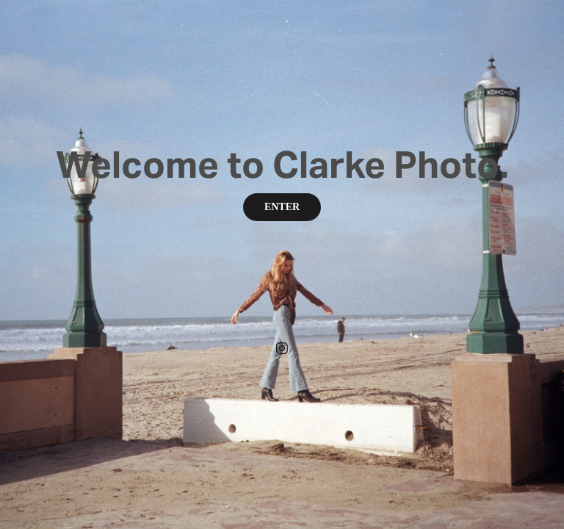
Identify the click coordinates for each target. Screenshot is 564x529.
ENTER (282, 206)
